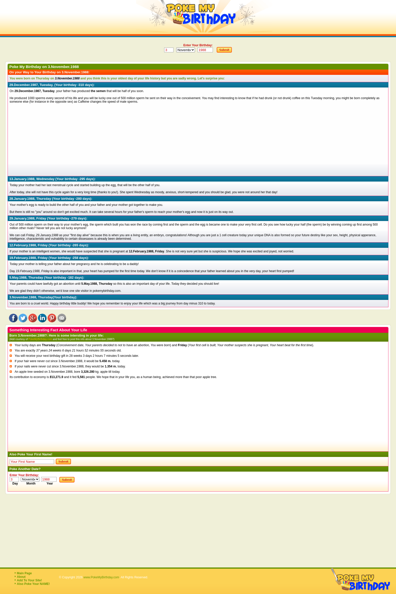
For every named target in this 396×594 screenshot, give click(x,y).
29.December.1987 (23, 85)
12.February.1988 (22, 245)
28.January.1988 (22, 199)
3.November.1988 (63, 66)
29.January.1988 (22, 218)
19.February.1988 (22, 258)
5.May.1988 (18, 277)
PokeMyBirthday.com (40, 339)
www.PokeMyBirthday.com (101, 577)
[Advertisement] (161, 138)
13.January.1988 (22, 179)
